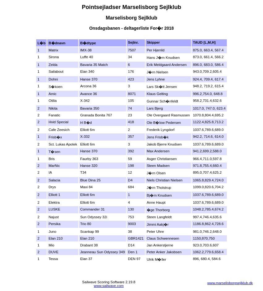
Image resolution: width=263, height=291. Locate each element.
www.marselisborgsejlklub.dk (230, 283)
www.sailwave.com (109, 286)
